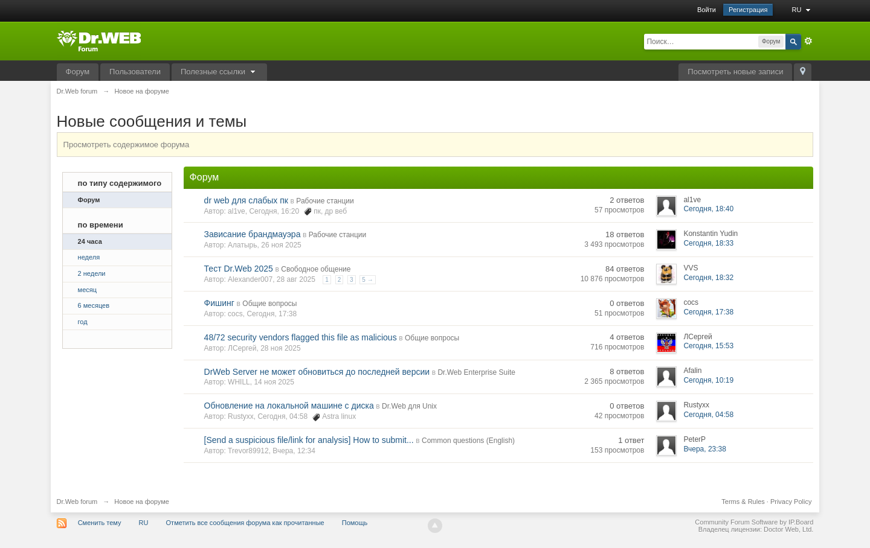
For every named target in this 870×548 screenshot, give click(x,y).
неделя (89, 257)
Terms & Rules (743, 501)
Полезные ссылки (219, 71)
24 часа (90, 241)
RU (802, 9)
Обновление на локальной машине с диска (289, 405)
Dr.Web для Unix (409, 406)
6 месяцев (93, 305)
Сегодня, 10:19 (708, 380)
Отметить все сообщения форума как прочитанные (245, 522)
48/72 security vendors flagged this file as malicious (300, 337)
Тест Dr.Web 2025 (238, 268)
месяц (87, 289)
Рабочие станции (324, 201)
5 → (367, 279)
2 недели (92, 273)
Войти (706, 9)
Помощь (355, 522)
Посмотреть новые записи (735, 71)
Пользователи (135, 71)
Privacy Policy (790, 501)
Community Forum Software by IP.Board (754, 522)
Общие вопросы (269, 303)
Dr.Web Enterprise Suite (476, 372)
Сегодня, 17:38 (708, 312)
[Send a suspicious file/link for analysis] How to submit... (309, 440)
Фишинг (219, 303)
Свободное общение (315, 269)
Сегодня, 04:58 (708, 414)
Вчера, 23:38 (704, 449)
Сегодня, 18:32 (708, 277)
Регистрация (748, 9)
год (83, 321)
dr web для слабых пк (246, 200)
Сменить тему (99, 522)
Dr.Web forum (77, 501)
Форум (78, 71)
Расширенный (808, 41)
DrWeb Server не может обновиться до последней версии (317, 372)
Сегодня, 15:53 (708, 346)
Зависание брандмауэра (252, 234)
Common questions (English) (468, 440)
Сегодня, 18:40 (708, 209)
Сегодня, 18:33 (708, 243)
